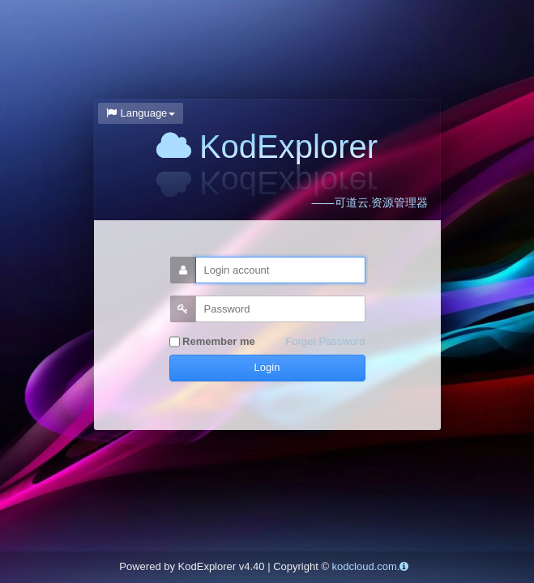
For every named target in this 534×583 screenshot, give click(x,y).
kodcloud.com (364, 566)
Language (141, 113)
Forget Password (325, 341)
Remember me (212, 342)
